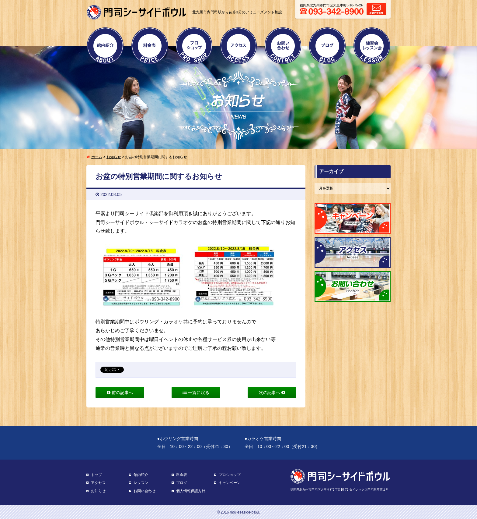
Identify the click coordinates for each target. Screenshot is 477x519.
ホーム (96, 157)
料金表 (149, 45)
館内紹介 (105, 45)
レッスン (141, 483)
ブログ (327, 45)
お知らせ (113, 157)
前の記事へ (120, 392)
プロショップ (194, 45)
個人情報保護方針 (190, 491)
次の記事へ (272, 392)
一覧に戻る (196, 392)
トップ (96, 475)
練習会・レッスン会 (371, 45)
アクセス (238, 45)
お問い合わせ (283, 45)
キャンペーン (230, 483)
